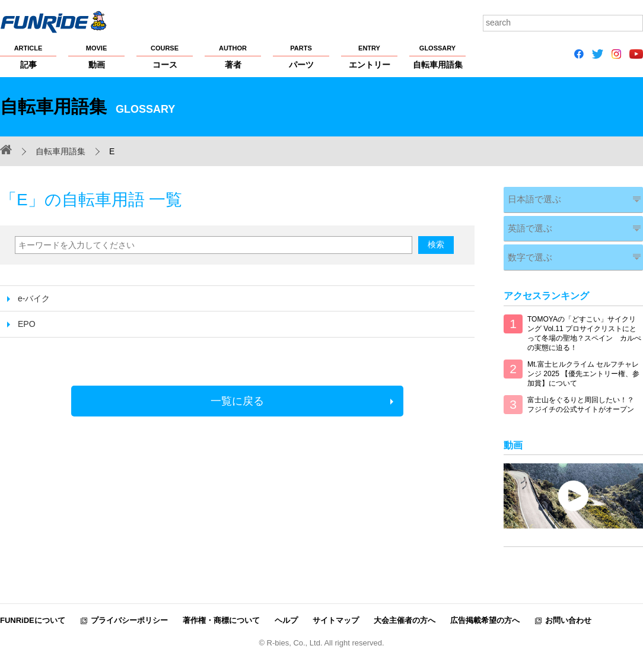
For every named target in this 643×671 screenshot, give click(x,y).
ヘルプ (286, 612)
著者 (233, 56)
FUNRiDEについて (32, 612)
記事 (28, 56)
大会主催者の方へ (404, 612)
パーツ (301, 56)
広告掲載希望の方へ (485, 612)
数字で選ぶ (526, 250)
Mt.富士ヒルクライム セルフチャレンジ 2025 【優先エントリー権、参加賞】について (583, 365)
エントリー (369, 56)
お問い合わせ (568, 612)
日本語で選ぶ (530, 198)
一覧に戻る (237, 401)
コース (164, 56)
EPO (27, 324)
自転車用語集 (437, 56)
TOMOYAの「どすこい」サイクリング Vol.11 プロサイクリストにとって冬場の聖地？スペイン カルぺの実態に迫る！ (584, 325)
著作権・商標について (221, 612)
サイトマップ (336, 612)
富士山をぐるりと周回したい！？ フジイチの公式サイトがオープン (580, 396)
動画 (96, 56)
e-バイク (34, 298)
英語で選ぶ (526, 224)
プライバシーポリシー (129, 612)
